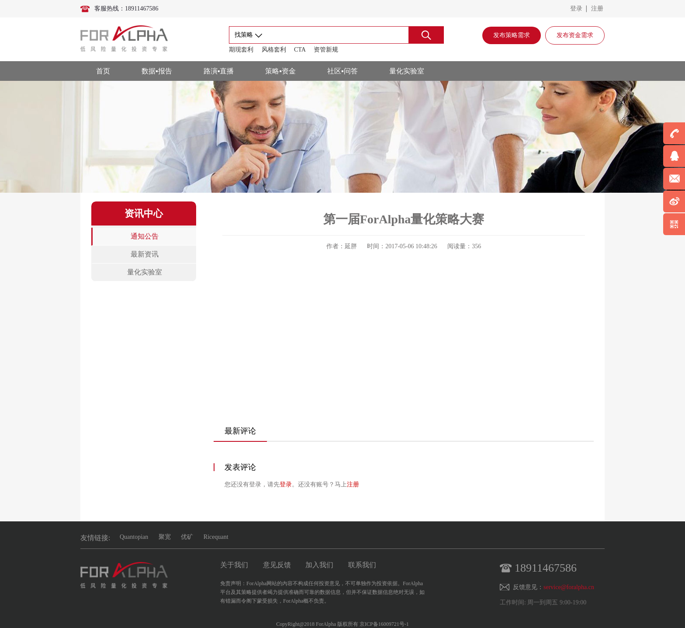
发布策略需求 (511, 35)
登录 (576, 8)
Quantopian (134, 537)
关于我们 (234, 565)
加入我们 (319, 565)
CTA (300, 49)
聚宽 (165, 537)
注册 (597, 8)
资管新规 (326, 49)
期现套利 (241, 49)
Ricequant (216, 537)
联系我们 (362, 565)
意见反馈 (277, 565)
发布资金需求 (575, 35)
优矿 (187, 537)
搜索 (425, 35)
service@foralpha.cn (568, 587)
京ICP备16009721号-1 (384, 624)
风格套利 (274, 49)
